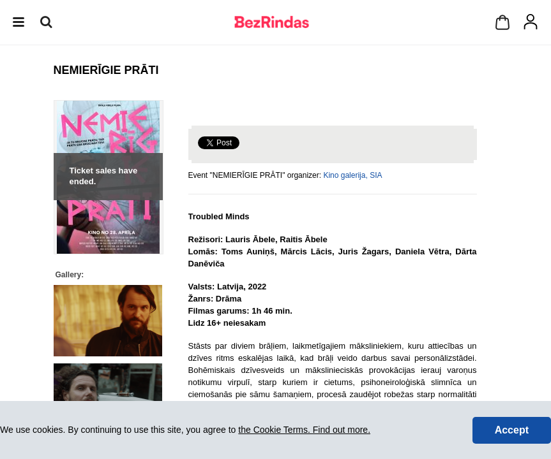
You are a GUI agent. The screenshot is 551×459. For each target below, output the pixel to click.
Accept (512, 430)
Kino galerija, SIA (352, 175)
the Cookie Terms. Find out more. (304, 430)
